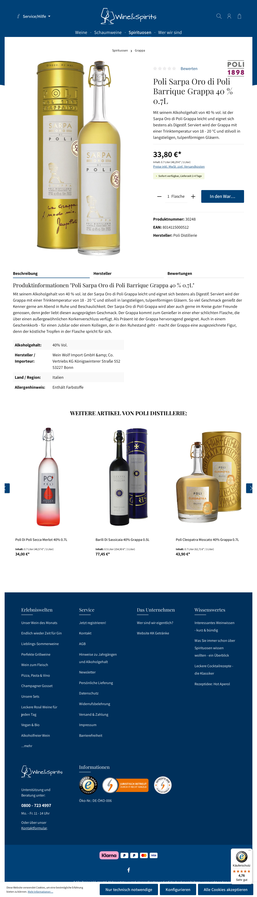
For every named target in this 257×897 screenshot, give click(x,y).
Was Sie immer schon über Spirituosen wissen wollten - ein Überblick (215, 648)
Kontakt (85, 633)
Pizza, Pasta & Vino (35, 675)
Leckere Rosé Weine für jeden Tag (39, 711)
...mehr (26, 745)
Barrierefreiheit (90, 735)
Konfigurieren (178, 889)
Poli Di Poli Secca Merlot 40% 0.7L (41, 539)
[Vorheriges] (5, 488)
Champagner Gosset (37, 685)
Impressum (87, 724)
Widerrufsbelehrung (94, 703)
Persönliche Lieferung (96, 682)
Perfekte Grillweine (35, 654)
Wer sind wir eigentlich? (155, 622)
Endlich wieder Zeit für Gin (41, 633)
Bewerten (189, 68)
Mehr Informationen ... (40, 891)
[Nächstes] (251, 488)
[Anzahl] (168, 196)
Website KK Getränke (153, 633)
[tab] (51, 273)
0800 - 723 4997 (36, 805)
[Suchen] (219, 16)
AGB (82, 643)
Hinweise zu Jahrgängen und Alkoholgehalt (98, 658)
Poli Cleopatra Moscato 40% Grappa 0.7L (207, 539)
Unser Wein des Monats (39, 622)
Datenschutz (89, 693)
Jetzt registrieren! (92, 622)
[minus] (159, 196)
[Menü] (249, 851)
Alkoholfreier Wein (35, 735)
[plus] (193, 196)
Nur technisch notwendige (128, 889)
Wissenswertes (210, 609)
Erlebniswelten (37, 609)
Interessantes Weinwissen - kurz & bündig (215, 626)
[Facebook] (128, 872)
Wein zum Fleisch (34, 664)
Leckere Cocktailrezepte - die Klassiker (214, 670)
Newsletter (87, 672)
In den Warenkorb (227, 196)
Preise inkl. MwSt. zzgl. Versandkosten (179, 166)
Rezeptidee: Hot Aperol (212, 684)
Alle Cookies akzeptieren (226, 889)
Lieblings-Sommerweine (40, 643)
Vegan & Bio (30, 724)
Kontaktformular (34, 828)
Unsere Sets (30, 696)
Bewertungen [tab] (179, 273)
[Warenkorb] (239, 16)
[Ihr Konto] (229, 16)
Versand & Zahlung (93, 714)
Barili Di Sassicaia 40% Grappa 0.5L (122, 539)
